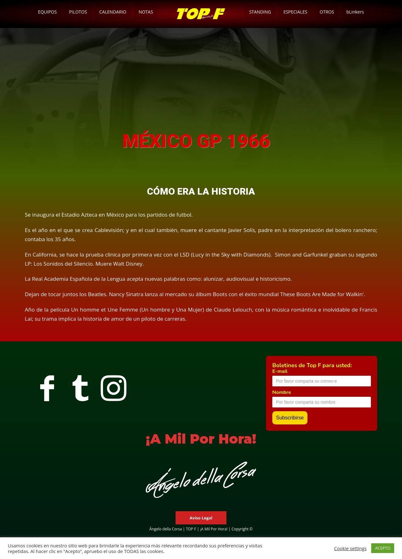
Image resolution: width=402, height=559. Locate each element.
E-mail (279, 371)
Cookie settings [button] (350, 548)
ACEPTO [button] (382, 548)
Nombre (281, 392)
